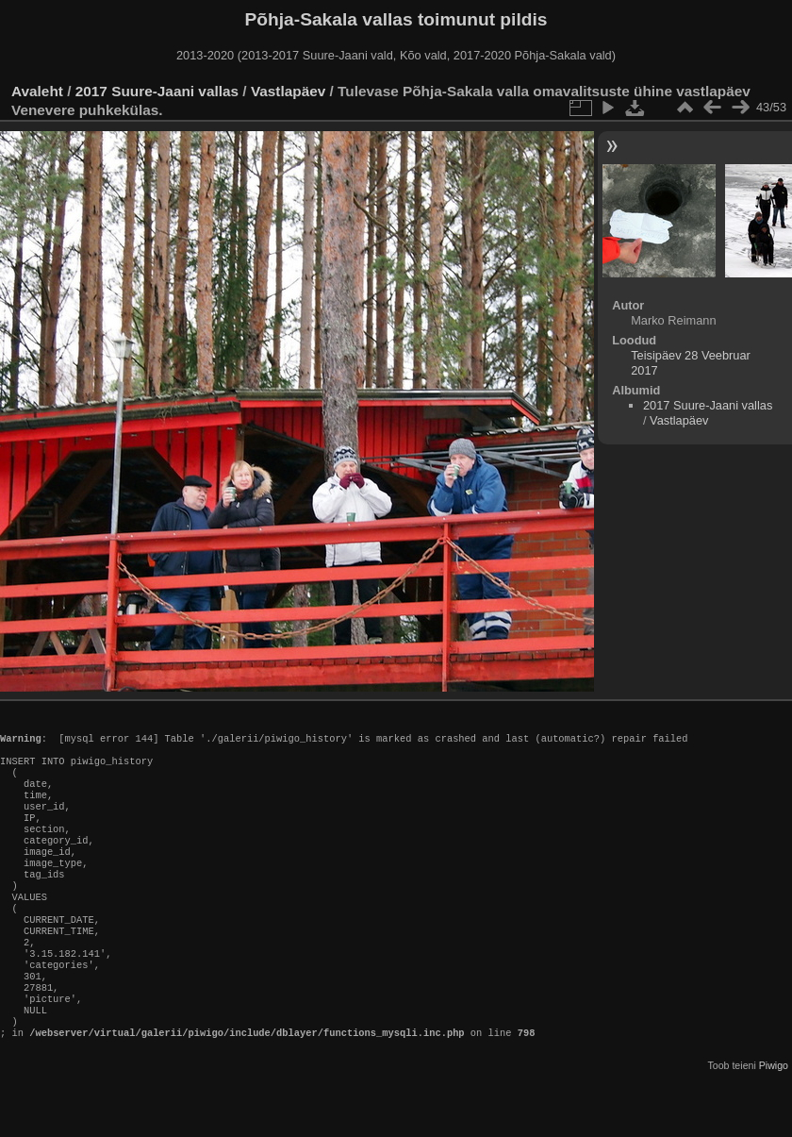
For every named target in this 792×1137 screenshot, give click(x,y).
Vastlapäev (288, 91)
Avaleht (37, 91)
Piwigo (773, 1122)
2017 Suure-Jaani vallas (157, 91)
